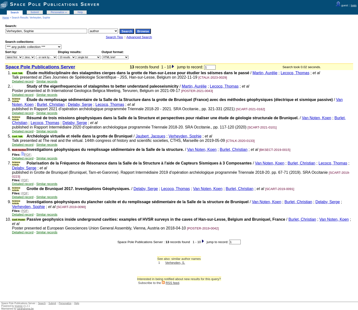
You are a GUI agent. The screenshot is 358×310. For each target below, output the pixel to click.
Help (80, 12)
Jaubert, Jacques (150, 136)
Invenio (19, 306)
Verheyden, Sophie (185, 136)
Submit (35, 12)
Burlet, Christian (51, 104)
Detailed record (22, 81)
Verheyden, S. (175, 262)
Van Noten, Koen (316, 118)
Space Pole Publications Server (55, 4)
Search (15, 12)
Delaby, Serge (80, 104)
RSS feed (172, 283)
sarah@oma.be (25, 308)
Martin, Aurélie (265, 73)
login (354, 5)
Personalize (57, 12)
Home (5, 17)
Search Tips (114, 37)
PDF (26, 154)
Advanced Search (139, 37)
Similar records (46, 81)
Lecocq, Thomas (295, 73)
